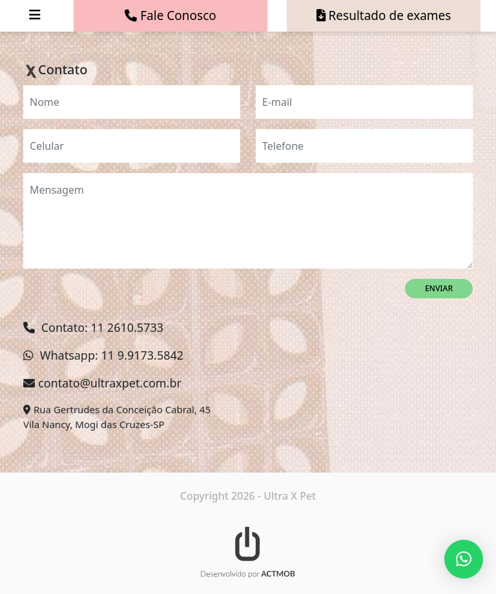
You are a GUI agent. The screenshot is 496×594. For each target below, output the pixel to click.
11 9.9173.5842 (142, 355)
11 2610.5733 (127, 327)
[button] (463, 559)
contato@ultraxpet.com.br (109, 383)
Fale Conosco (170, 15)
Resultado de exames (383, 15)
